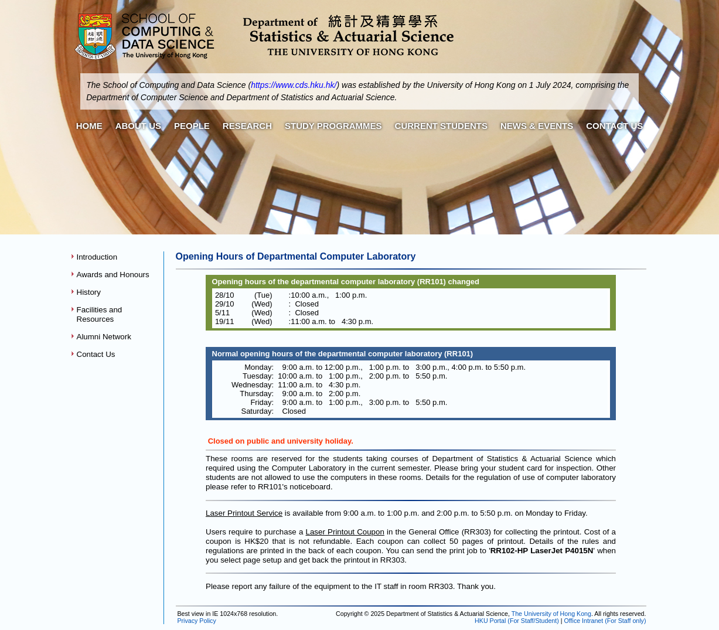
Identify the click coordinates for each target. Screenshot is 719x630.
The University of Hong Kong (551, 613)
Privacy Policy (196, 620)
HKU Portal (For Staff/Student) (517, 620)
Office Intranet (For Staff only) (605, 620)
